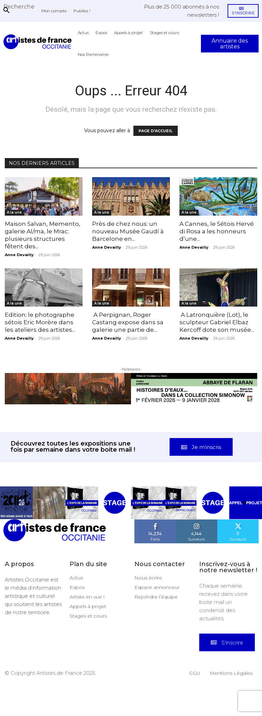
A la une (14, 212)
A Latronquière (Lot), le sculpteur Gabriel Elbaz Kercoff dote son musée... (216, 322)
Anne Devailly (19, 254)
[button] (18, 6)
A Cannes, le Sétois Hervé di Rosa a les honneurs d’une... (216, 231)
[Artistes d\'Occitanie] (38, 41)
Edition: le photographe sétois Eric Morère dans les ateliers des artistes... (40, 322)
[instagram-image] (16, 530)
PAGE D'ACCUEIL (156, 130)
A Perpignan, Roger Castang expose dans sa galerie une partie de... (127, 322)
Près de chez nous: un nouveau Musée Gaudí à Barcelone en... (128, 231)
